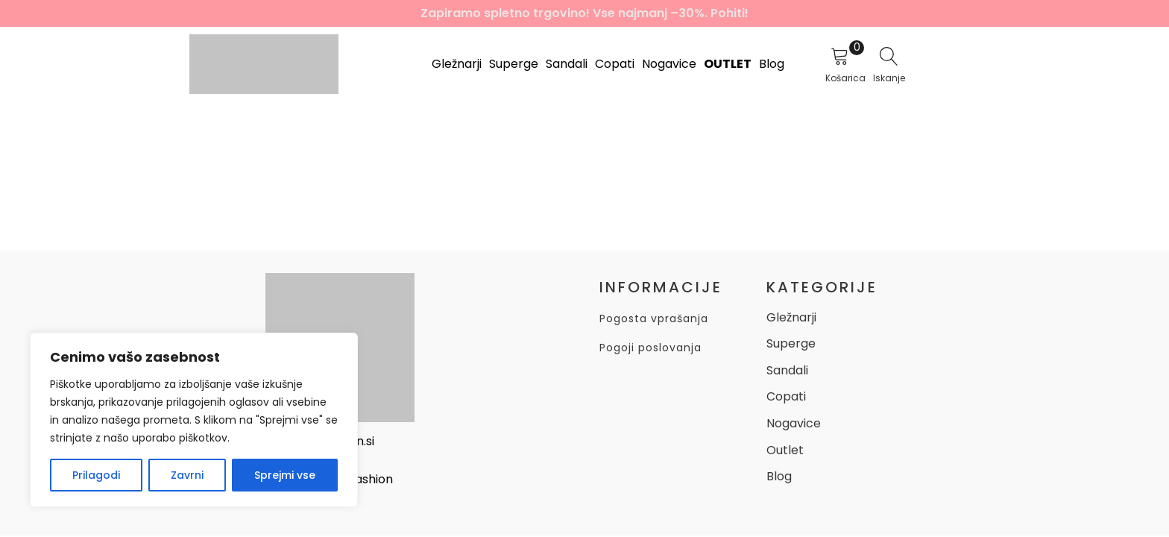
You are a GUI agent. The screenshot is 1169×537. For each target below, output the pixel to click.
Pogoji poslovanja (650, 348)
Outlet (728, 63)
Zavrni (187, 475)
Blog (771, 63)
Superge (513, 63)
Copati (614, 63)
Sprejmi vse (284, 475)
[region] (194, 420)
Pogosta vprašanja (653, 318)
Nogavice (669, 63)
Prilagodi (96, 475)
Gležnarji (457, 63)
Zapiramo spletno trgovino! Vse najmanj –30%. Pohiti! (584, 13)
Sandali (566, 63)
